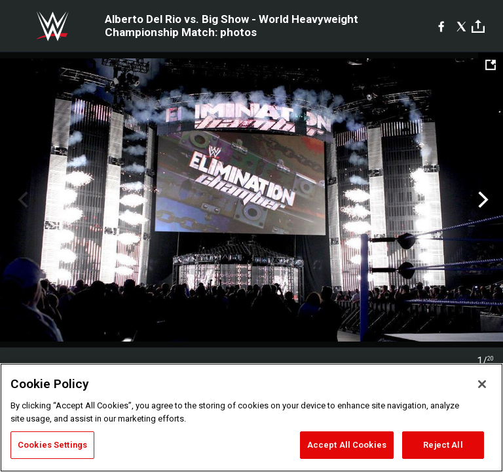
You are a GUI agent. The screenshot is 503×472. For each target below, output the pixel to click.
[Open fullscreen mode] (490, 64)
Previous (21, 200)
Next (481, 200)
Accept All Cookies (346, 445)
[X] (461, 26)
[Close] (482, 384)
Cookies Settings (52, 445)
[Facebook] (441, 26)
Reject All (442, 445)
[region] (251, 417)
